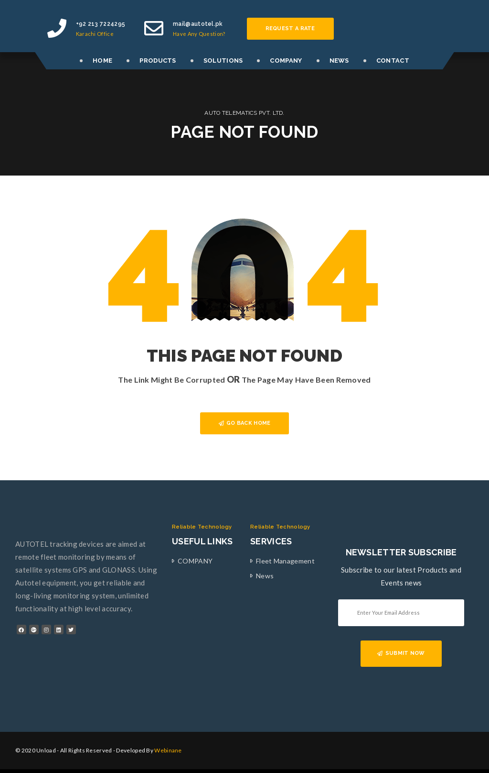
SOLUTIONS (223, 60)
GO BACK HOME (245, 423)
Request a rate (290, 28)
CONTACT (392, 60)
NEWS (339, 60)
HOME (102, 60)
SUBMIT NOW (401, 653)
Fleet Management (285, 561)
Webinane (167, 750)
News (265, 576)
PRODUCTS (157, 60)
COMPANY (286, 60)
